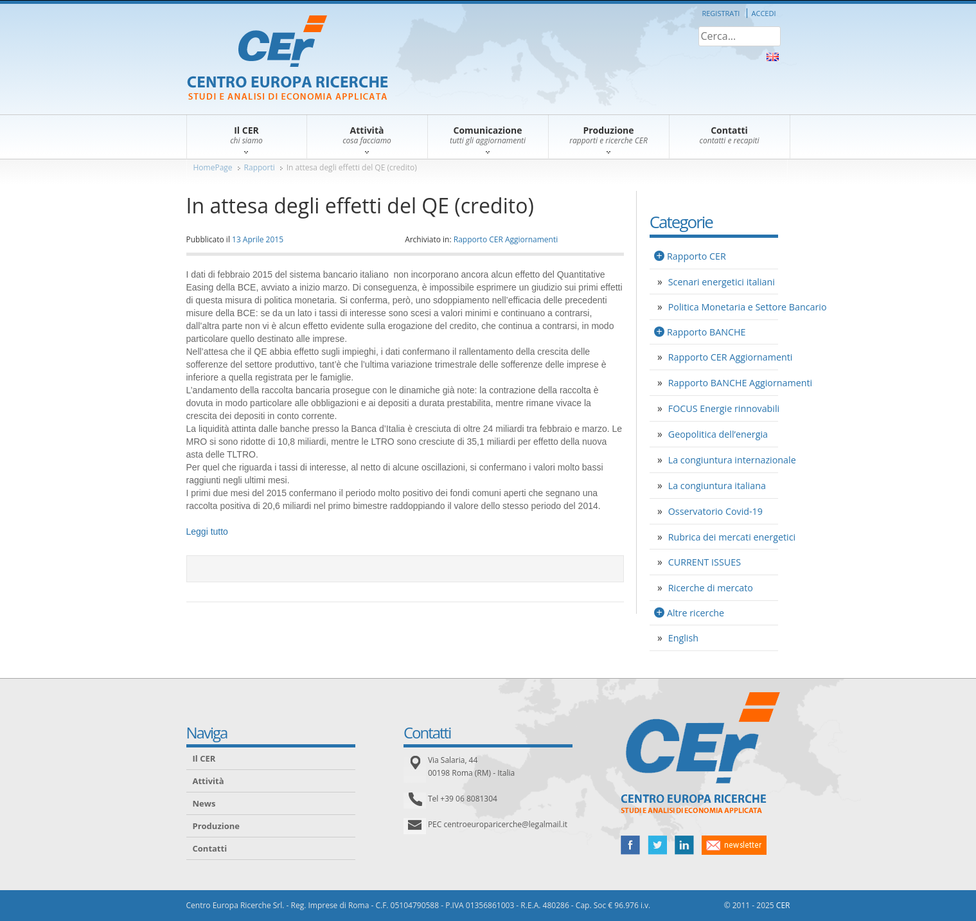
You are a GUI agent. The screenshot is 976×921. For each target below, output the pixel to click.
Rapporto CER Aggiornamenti (506, 239)
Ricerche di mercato (710, 588)
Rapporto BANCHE (706, 332)
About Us (772, 57)
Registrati (721, 13)
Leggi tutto (207, 531)
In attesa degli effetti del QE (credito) (352, 167)
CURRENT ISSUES (704, 562)
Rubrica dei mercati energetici (731, 537)
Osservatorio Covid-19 (715, 511)
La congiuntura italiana (717, 485)
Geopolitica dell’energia (718, 434)
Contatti (210, 848)
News (204, 803)
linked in (684, 845)
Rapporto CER (696, 256)
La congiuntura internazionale (732, 460)
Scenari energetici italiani (721, 282)
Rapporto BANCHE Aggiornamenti (740, 383)
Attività (208, 781)
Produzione (216, 826)
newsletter (734, 845)
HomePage (213, 167)
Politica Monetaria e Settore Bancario (747, 307)
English (683, 638)
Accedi (764, 13)
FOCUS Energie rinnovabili (723, 408)
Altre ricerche (695, 613)
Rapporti (259, 167)
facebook (630, 845)
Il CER (204, 758)
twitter (657, 845)
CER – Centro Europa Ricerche (287, 58)
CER (783, 905)
